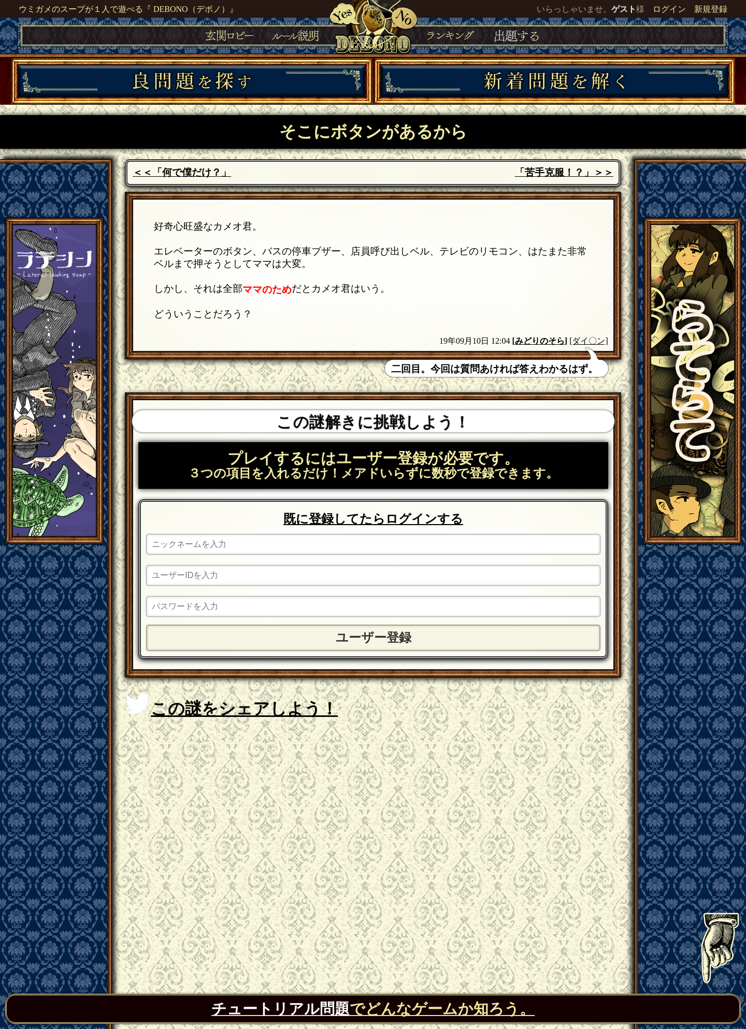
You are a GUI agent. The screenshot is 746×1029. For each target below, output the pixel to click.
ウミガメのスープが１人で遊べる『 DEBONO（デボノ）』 (128, 9)
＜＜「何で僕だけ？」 (182, 172)
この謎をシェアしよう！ (231, 705)
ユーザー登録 (373, 637)
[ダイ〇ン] (588, 340)
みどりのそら (540, 340)
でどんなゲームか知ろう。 (373, 1008)
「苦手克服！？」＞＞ (564, 172)
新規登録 (710, 9)
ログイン (669, 9)
